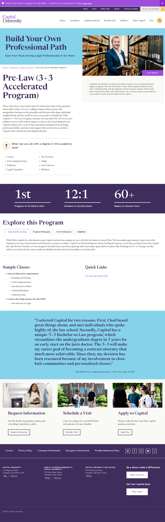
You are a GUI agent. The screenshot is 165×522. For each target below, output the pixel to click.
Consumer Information (46, 451)
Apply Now (88, 3)
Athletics (124, 21)
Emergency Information (75, 451)
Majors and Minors (30, 68)
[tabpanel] (82, 245)
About (62, 21)
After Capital (139, 21)
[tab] (17, 231)
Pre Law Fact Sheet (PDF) (99, 276)
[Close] (162, 3)
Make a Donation (138, 475)
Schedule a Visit (72, 432)
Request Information (19, 432)
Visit (94, 9)
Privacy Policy (23, 451)
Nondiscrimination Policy (104, 451)
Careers (6, 451)
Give (151, 21)
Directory (105, 9)
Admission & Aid (92, 21)
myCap (116, 9)
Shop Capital (138, 493)
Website (47, 478)
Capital (5, 68)
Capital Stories (131, 9)
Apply (85, 9)
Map (4, 476)
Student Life (110, 21)
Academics (75, 21)
